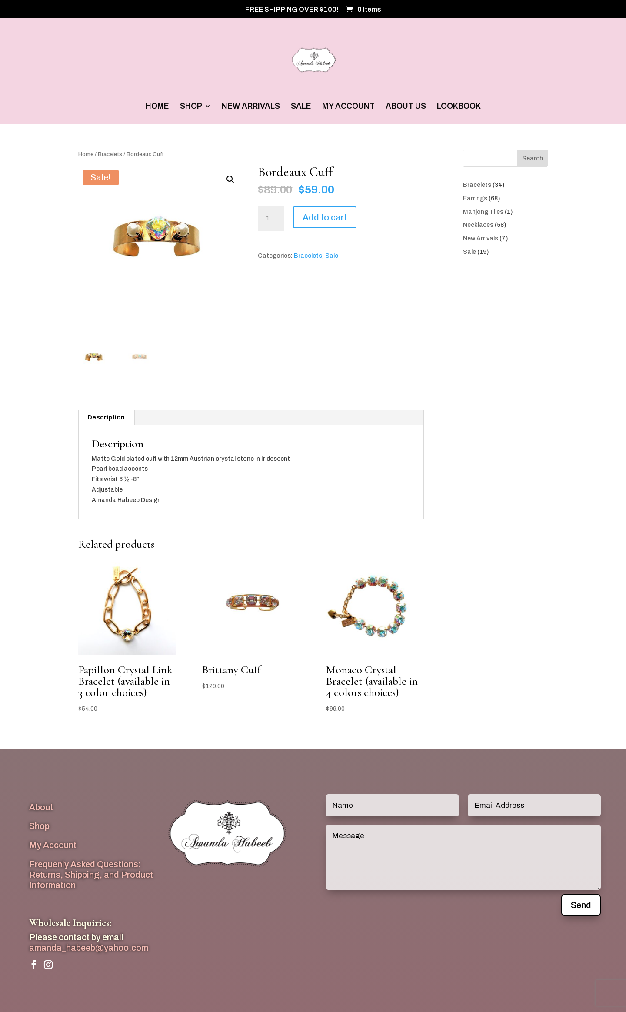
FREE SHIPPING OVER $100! (291, 9)
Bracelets (110, 154)
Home (85, 154)
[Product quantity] (271, 218)
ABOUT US (406, 106)
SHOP (191, 106)
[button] (230, 179)
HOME (157, 106)
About (41, 807)
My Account (53, 845)
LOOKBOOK (459, 106)
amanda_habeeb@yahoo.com (88, 947)
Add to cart (325, 217)
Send (581, 905)
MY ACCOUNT (348, 106)
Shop (39, 826)
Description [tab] (106, 417)
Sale (331, 256)
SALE (301, 106)
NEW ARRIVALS (251, 106)
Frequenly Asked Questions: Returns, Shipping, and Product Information (91, 874)
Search (532, 158)
